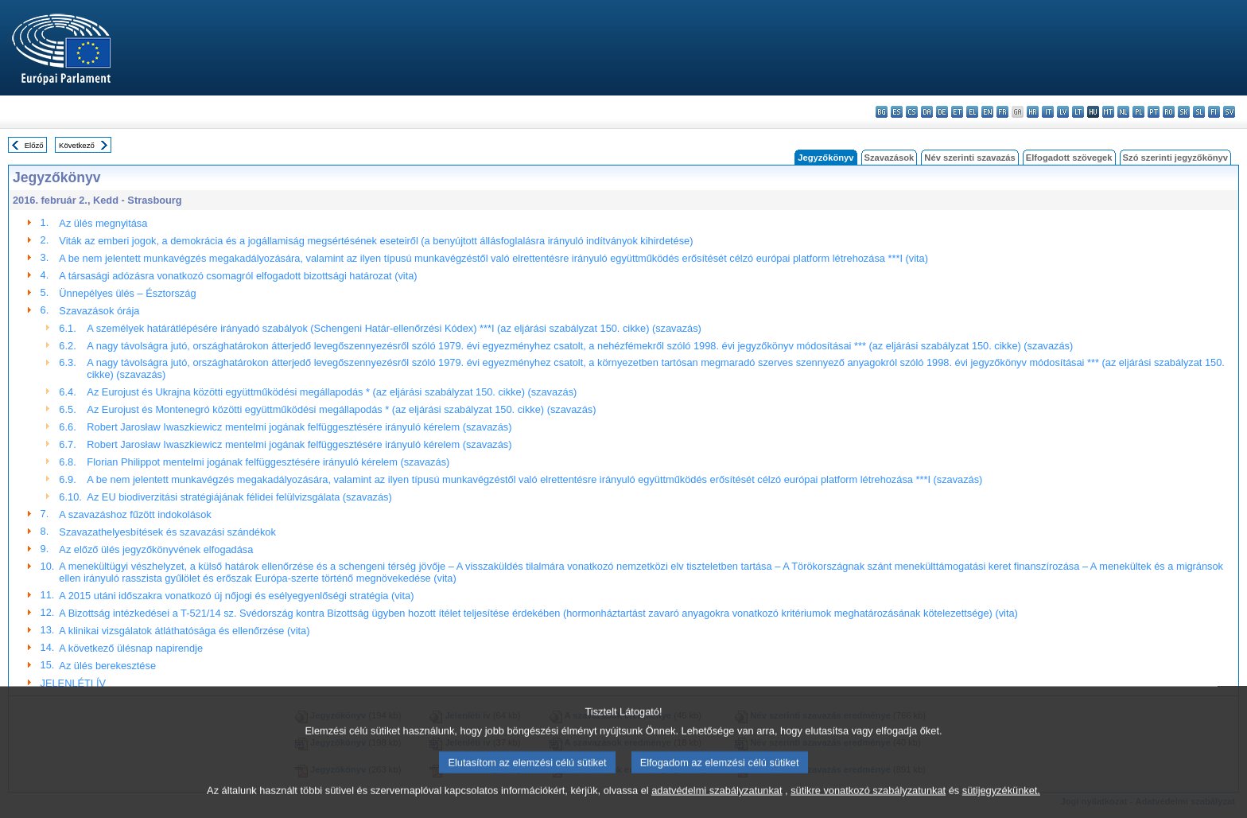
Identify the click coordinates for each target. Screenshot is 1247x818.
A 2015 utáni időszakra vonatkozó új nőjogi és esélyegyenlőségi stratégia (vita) (236, 596)
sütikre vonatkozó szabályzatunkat (868, 804)
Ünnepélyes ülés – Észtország (127, 293)
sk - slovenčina (1184, 112)
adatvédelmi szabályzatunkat (716, 804)
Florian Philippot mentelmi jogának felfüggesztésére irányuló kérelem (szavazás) (268, 462)
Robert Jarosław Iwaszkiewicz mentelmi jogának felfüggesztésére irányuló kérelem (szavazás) (299, 427)
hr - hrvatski (1033, 112)
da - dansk (927, 112)
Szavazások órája (99, 311)
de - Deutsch (942, 112)
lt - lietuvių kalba (1078, 112)
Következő (77, 145)
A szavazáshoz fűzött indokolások (135, 514)
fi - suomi (1214, 112)
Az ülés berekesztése (107, 666)
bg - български (882, 112)
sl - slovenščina (1199, 112)
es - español (897, 112)
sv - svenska (1229, 112)
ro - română (1169, 112)
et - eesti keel (957, 112)
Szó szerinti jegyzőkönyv (1175, 157)
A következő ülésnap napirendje (131, 648)
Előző (34, 145)
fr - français (1002, 112)
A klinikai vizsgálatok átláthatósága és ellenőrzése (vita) (184, 631)
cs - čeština (912, 112)
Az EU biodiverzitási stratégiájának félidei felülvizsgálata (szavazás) (239, 497)
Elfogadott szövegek (1069, 157)
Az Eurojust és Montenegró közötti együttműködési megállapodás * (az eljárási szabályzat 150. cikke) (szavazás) (341, 409)
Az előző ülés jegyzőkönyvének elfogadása (156, 549)
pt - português (1154, 112)
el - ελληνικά (972, 112)
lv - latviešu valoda (1063, 112)
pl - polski (1138, 112)
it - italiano (1048, 112)
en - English (987, 112)
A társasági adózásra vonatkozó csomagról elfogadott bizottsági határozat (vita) (238, 276)
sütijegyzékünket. (1001, 804)
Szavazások (889, 157)
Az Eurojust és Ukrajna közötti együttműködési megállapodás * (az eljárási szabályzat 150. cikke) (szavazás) (332, 392)
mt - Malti (1108, 112)
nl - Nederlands (1123, 112)
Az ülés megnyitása (103, 223)
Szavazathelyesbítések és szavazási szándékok (167, 532)
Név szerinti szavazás (969, 157)
